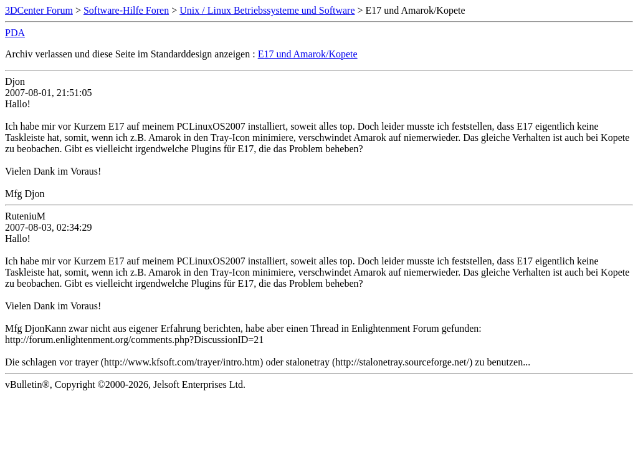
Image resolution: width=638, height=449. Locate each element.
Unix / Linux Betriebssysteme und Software (267, 10)
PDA (15, 32)
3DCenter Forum (39, 10)
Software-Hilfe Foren (126, 10)
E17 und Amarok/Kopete (308, 54)
